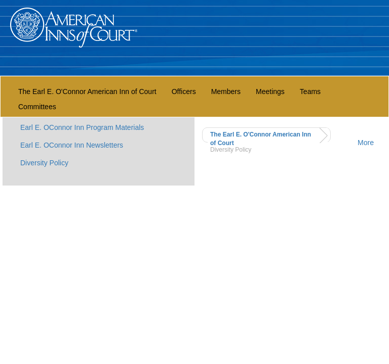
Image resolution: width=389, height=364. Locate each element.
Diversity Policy (44, 163)
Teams (310, 91)
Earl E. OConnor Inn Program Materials (82, 127)
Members (226, 91)
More (366, 143)
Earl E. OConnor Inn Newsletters (71, 145)
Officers (184, 91)
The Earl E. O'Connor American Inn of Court (87, 91)
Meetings (270, 91)
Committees (37, 107)
